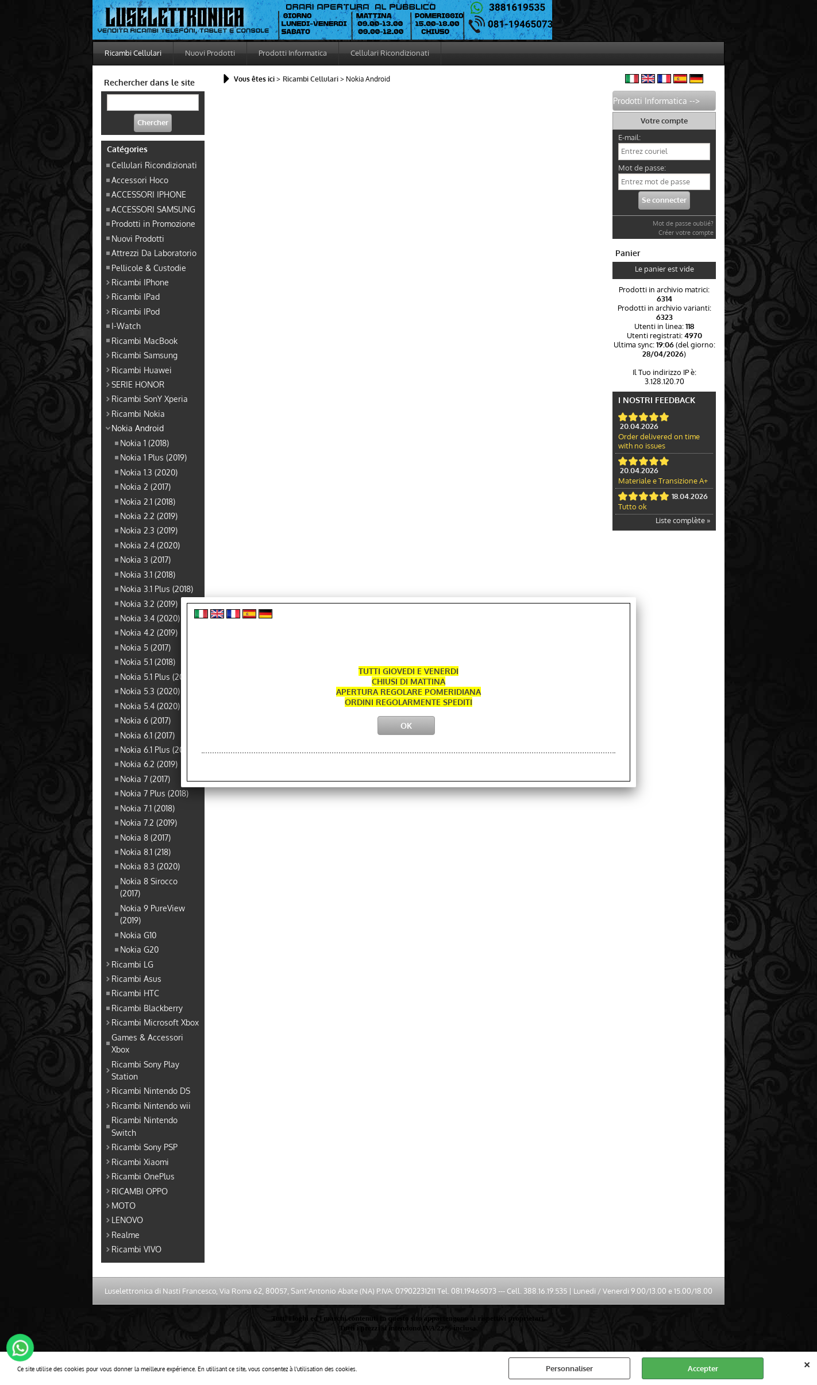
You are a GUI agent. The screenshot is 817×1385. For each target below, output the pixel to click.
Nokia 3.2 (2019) (149, 603)
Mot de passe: (642, 167)
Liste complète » (683, 520)
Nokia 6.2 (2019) (149, 764)
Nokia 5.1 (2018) (147, 661)
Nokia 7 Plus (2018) (154, 793)
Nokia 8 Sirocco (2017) (149, 887)
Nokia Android (137, 428)
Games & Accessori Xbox (147, 1043)
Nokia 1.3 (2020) (149, 472)
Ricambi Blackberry (147, 1008)
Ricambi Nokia (138, 413)
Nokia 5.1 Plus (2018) (156, 676)
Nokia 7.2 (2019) (148, 822)
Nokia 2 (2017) (145, 486)
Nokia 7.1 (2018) (147, 808)
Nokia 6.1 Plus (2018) (156, 749)
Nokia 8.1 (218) (145, 851)
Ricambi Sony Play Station (145, 1070)
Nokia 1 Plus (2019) (153, 457)
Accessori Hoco (139, 180)
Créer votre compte (686, 233)
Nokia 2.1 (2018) (147, 501)
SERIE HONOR (137, 384)
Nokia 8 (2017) (145, 837)
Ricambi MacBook (144, 340)
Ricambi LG (132, 964)
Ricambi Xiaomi (140, 1161)
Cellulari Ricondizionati (389, 52)
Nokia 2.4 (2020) (150, 545)
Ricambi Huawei (141, 370)
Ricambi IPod (135, 311)
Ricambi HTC (135, 993)
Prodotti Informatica (293, 52)
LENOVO (127, 1219)
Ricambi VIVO (136, 1249)
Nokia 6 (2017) (145, 720)
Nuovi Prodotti (210, 52)
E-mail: (629, 137)
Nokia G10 (138, 935)
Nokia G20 (139, 949)
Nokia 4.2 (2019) (149, 632)
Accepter (703, 1368)
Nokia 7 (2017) (145, 778)
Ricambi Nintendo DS (150, 1090)
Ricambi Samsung (144, 355)
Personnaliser (569, 1368)
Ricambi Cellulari (133, 52)
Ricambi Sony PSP (144, 1147)
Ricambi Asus (136, 978)
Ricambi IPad (135, 296)
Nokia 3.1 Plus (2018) (156, 588)
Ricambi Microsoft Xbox (155, 1022)
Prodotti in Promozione (153, 223)
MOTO (123, 1205)
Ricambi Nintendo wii (151, 1105)
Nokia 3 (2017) (145, 559)
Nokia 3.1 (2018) (147, 574)
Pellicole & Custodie (148, 267)
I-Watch (126, 325)
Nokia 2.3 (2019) (149, 530)
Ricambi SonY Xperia (149, 398)
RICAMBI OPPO (139, 1191)
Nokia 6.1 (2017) (147, 735)
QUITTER (807, 1363)
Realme (125, 1234)
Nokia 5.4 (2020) (150, 706)
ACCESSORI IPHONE (148, 194)
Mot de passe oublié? (683, 223)
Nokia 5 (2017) (145, 647)
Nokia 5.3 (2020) (150, 691)
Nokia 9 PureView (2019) (152, 914)
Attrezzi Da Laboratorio (153, 252)
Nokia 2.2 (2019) (149, 515)
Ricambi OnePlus (143, 1176)
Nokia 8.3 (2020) (150, 866)
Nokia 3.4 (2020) (150, 618)
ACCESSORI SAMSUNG (153, 209)
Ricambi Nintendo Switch (144, 1126)
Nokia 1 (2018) (144, 443)
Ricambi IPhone (140, 282)
